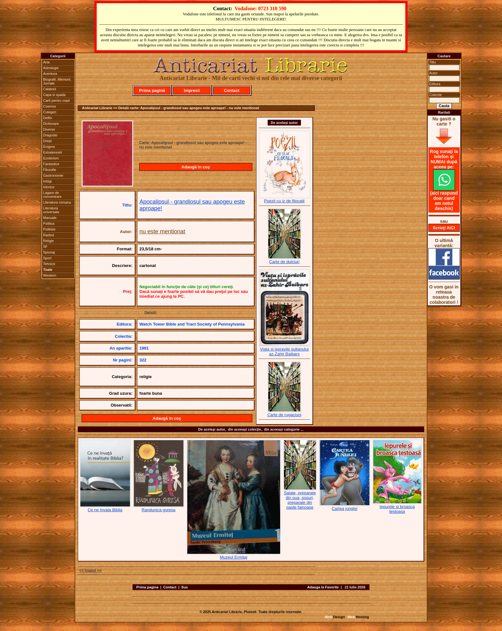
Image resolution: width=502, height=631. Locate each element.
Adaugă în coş (196, 167)
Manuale (50, 218)
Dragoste (50, 135)
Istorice (48, 187)
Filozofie (49, 170)
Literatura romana (57, 202)
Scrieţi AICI (444, 227)
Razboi (48, 235)
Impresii (192, 90)
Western (49, 275)
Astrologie (51, 68)
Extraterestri (52, 152)
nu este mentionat (162, 231)
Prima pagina (147, 587)
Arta (46, 62)
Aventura (50, 74)
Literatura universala (51, 210)
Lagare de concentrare (52, 194)
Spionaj (49, 252)
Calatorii (49, 89)
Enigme (49, 147)
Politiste (49, 229)
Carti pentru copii (56, 100)
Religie (48, 241)
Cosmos (49, 106)
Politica (48, 223)
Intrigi (47, 181)
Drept (47, 141)
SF (45, 246)
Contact (231, 90)
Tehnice (49, 264)
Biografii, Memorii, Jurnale (57, 81)
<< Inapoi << (90, 570)
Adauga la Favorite (323, 587)
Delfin (47, 118)
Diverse (49, 129)
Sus (184, 587)
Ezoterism (51, 158)
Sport (47, 258)
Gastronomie (53, 175)
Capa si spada (54, 95)
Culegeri (49, 112)
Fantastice (51, 164)
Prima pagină (152, 90)
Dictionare (51, 123)
